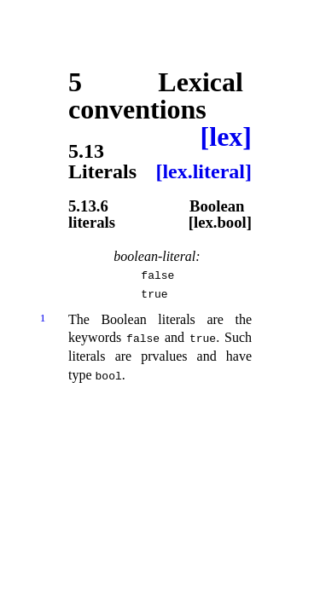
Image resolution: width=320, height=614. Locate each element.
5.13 (86, 151)
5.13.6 (88, 207)
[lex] (226, 136)
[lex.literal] (203, 171)
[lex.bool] (220, 223)
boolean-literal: (156, 256)
